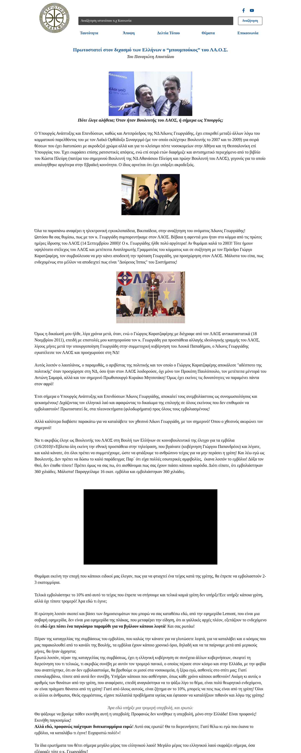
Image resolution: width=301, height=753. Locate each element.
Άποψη (129, 33)
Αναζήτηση (250, 20)
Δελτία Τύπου (168, 33)
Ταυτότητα (89, 33)
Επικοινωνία (247, 33)
